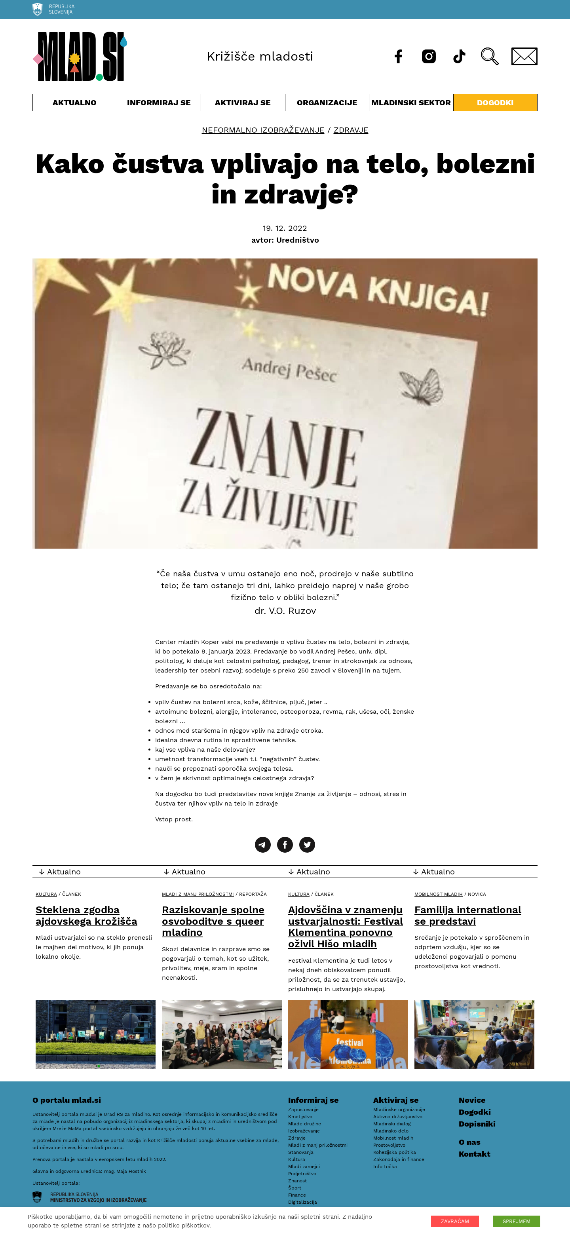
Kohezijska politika (394, 1152)
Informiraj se (159, 104)
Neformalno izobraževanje (263, 130)
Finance (297, 1195)
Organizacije (327, 104)
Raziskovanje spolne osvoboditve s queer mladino (213, 921)
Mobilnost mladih (438, 894)
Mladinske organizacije (399, 1109)
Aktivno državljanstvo (397, 1116)
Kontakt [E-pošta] (474, 1154)
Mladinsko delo (390, 1131)
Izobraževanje (304, 1131)
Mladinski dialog (391, 1124)
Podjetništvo (302, 1173)
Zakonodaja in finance (398, 1159)
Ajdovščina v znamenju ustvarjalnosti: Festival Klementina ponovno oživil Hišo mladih (345, 927)
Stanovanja (301, 1152)
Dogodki (495, 102)
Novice (472, 1100)
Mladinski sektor (411, 104)
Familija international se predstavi (467, 915)
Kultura (46, 894)
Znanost (297, 1181)
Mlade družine (304, 1124)
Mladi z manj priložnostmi (198, 894)
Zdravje (351, 130)
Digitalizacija (302, 1202)
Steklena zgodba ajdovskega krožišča (86, 915)
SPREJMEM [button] (516, 1221)
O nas (470, 1142)
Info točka (385, 1166)
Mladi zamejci (304, 1166)
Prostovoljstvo (389, 1145)
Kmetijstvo (300, 1116)
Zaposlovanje (303, 1109)
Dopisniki (477, 1124)
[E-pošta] (524, 56)
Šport (294, 1188)
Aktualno (75, 104)
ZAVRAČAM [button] (455, 1221)
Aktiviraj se (243, 104)
